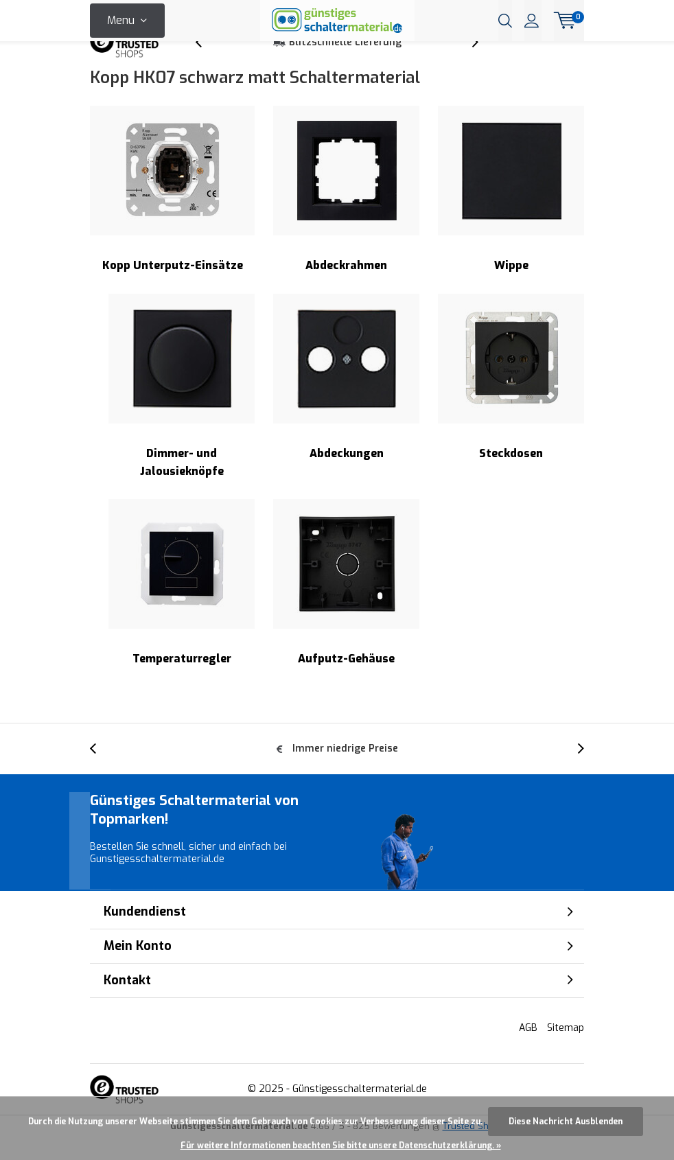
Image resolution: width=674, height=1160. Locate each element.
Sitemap (565, 1049)
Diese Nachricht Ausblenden (566, 1121)
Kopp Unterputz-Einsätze (172, 211)
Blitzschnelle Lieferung (345, 64)
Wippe (511, 211)
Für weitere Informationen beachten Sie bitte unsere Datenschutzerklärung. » (341, 1145)
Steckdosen (511, 399)
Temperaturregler (181, 605)
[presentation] (206, 65)
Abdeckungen (346, 399)
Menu (121, 20)
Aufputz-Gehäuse (346, 605)
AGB (528, 1049)
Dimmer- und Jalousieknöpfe (181, 408)
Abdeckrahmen (346, 211)
